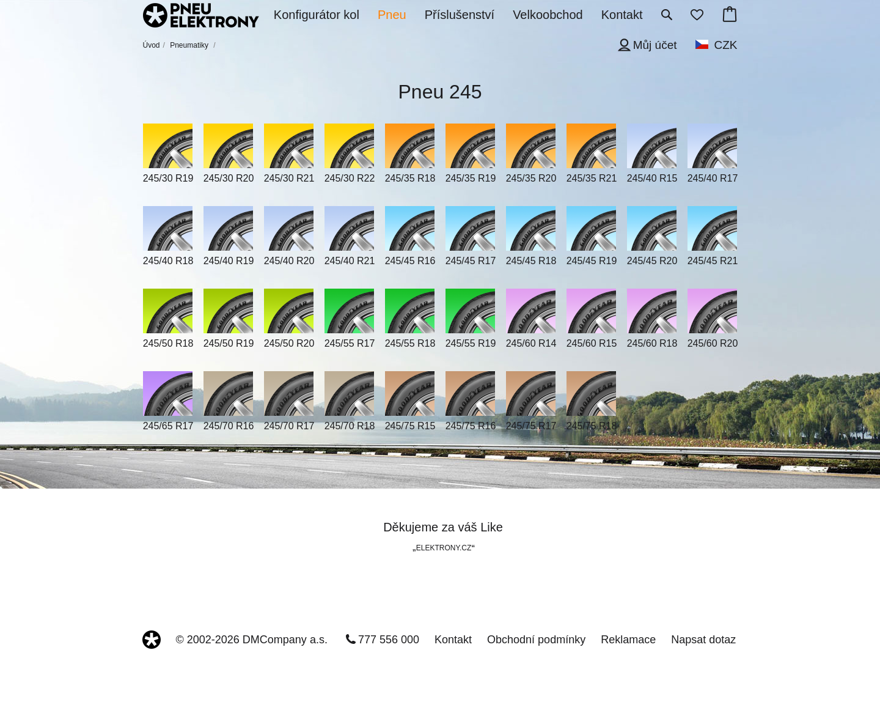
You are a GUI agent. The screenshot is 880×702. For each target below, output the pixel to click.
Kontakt (453, 640)
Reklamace (628, 640)
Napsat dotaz (703, 640)
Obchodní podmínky (536, 640)
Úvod (151, 45)
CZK (726, 45)
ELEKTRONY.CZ (443, 548)
